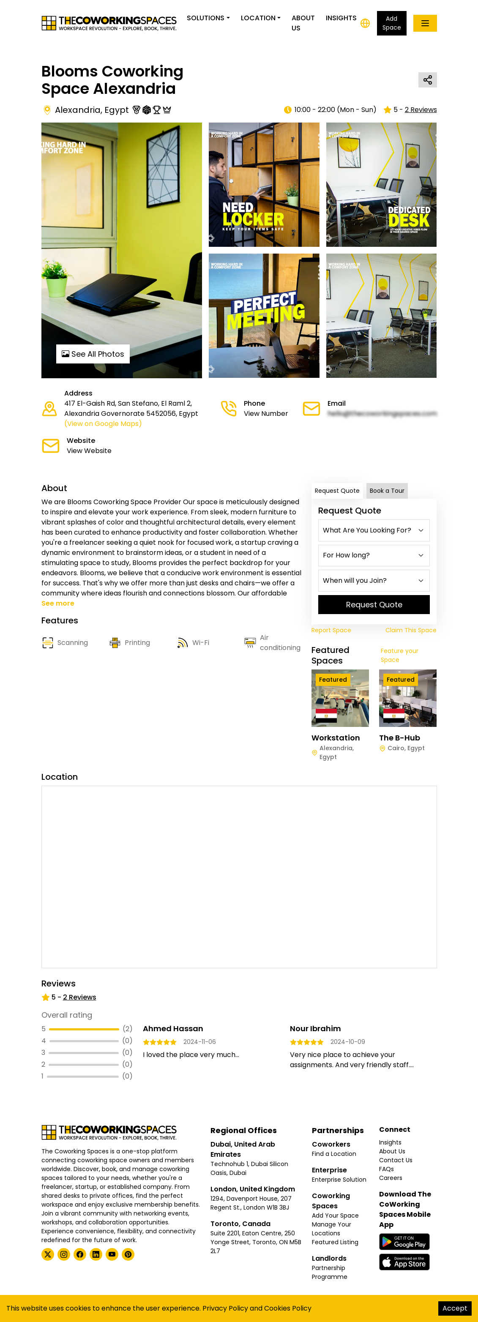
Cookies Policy (287, 1308)
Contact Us (395, 1160)
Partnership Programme (329, 1272)
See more (57, 603)
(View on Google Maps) (103, 424)
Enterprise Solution (339, 1179)
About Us (303, 23)
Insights (341, 18)
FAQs (386, 1169)
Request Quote (337, 490)
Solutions (205, 18)
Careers (390, 1178)
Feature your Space (399, 655)
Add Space (391, 23)
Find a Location (334, 1154)
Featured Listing (335, 1242)
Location (258, 18)
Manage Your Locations (331, 1228)
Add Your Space (335, 1215)
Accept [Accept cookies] (454, 1308)
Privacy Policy (225, 1308)
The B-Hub (399, 737)
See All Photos (93, 354)
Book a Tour (387, 490)
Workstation (335, 737)
